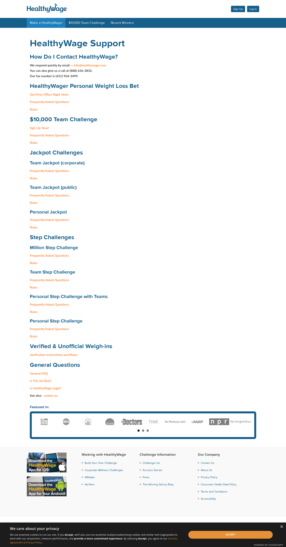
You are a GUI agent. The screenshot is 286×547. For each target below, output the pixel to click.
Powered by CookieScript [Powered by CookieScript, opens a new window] (268, 544)
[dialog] (143, 535)
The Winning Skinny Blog (158, 484)
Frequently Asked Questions (49, 102)
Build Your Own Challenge (101, 463)
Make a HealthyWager (46, 23)
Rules (33, 109)
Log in (253, 9)
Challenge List (151, 463)
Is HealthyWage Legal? (45, 388)
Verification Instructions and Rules (53, 355)
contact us (50, 395)
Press (146, 477)
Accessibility (208, 498)
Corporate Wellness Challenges (104, 470)
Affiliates (90, 477)
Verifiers (90, 484)
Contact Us (207, 463)
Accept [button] (230, 534)
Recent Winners (122, 23)
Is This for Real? (40, 381)
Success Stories (152, 470)
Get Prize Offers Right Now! (49, 94)
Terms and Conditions (214, 491)
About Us (206, 470)
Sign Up (238, 9)
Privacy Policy (209, 477)
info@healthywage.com (89, 65)
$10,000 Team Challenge (87, 23)
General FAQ (39, 373)
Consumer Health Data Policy (219, 484)
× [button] (281, 526)
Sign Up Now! (39, 128)
